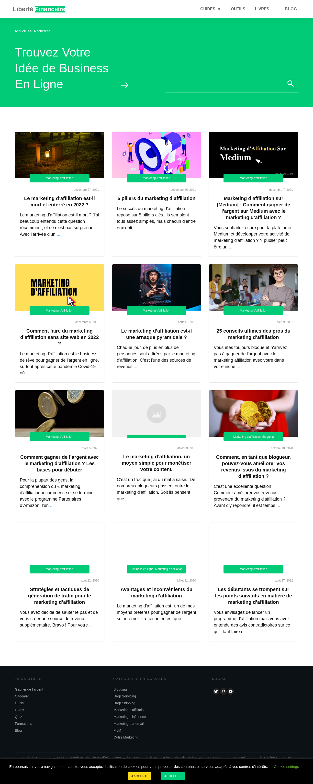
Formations (23, 724)
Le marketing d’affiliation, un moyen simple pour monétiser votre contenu (156, 463)
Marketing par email (128, 724)
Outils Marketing (125, 737)
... (58, 234)
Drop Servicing (124, 696)
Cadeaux (22, 696)
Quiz (18, 717)
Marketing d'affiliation (59, 178)
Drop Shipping (124, 703)
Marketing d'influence (129, 717)
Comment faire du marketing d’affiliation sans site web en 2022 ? (59, 337)
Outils (19, 703)
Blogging (268, 436)
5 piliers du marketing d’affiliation (157, 198)
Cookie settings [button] (286, 766)
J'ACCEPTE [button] (139, 776)
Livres (19, 710)
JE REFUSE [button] (173, 776)
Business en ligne (142, 569)
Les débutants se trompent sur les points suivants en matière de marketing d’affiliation (253, 596)
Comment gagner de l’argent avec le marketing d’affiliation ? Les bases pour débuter (59, 463)
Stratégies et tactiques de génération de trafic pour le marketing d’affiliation (59, 596)
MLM (117, 730)
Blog (18, 730)
